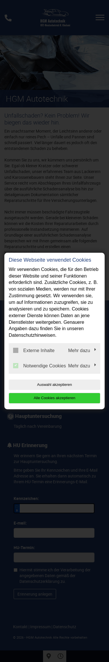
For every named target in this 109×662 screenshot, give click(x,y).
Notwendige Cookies (39, 365)
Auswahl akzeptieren (54, 384)
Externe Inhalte (34, 350)
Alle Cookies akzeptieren (54, 398)
